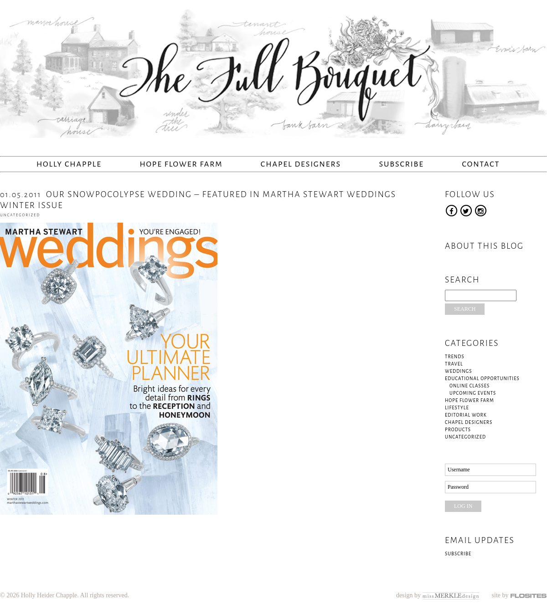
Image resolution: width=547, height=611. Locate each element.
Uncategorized (20, 215)
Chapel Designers (301, 164)
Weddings (458, 371)
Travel (454, 363)
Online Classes (469, 385)
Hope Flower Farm (180, 164)
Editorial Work (466, 415)
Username (459, 469)
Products (458, 429)
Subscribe (401, 164)
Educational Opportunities (482, 378)
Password (458, 487)
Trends (454, 356)
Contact (481, 164)
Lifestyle (457, 407)
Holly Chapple (69, 164)
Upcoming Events (472, 393)
